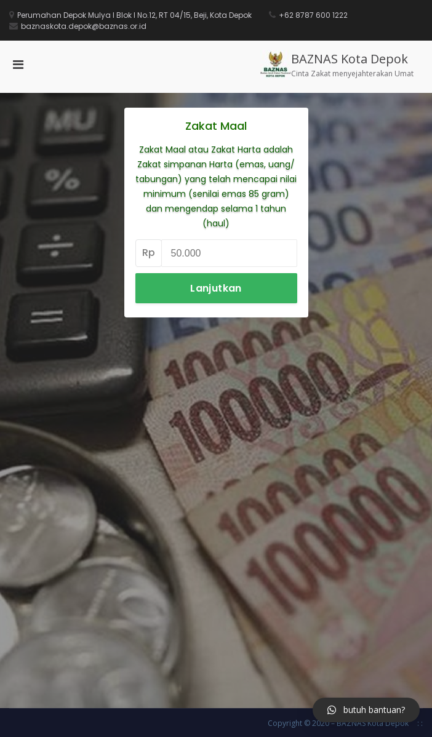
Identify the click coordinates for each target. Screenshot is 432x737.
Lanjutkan (216, 288)
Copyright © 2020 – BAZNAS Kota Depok (338, 723)
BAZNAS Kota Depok (349, 58)
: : (420, 723)
